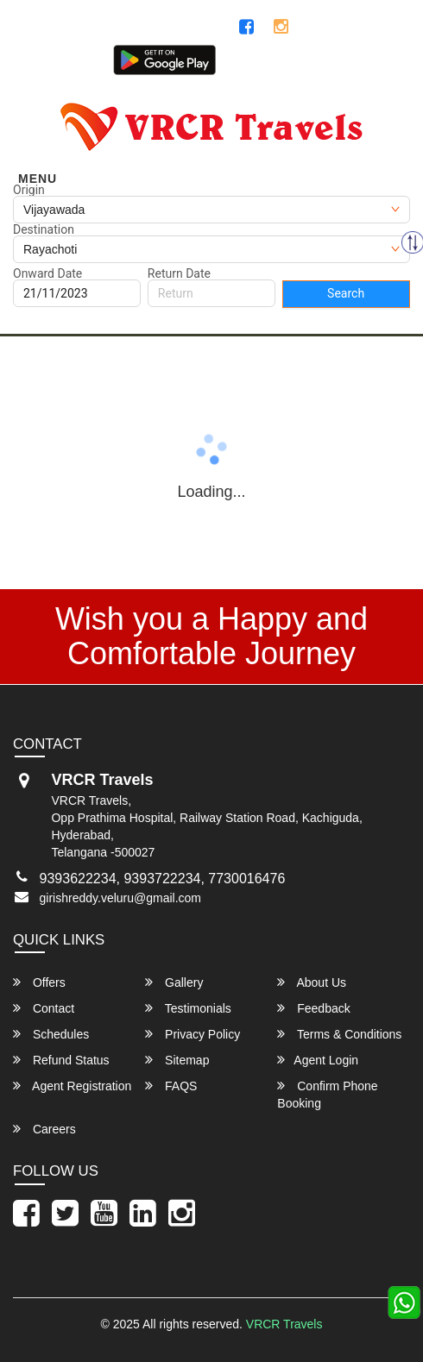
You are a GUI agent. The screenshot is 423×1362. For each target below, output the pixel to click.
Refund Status (61, 1059)
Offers (39, 982)
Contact (43, 1008)
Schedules (51, 1033)
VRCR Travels (284, 1324)
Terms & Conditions (339, 1033)
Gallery (174, 982)
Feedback (313, 1008)
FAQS (171, 1085)
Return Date (179, 273)
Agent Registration (72, 1085)
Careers (44, 1128)
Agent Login (369, 64)
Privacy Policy (192, 1033)
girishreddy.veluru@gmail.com (120, 898)
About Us (311, 982)
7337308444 (362, 28)
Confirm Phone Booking (327, 1094)
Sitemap (177, 1059)
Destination (43, 229)
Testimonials (188, 1008)
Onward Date (47, 273)
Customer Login (270, 64)
